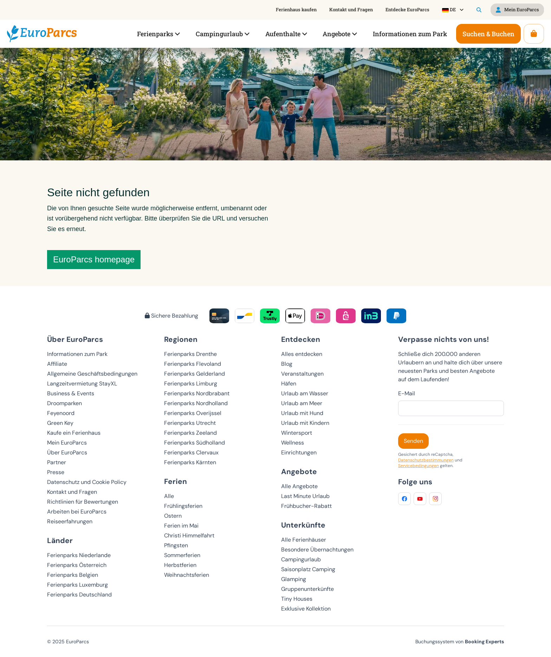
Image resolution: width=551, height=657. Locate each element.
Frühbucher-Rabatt (306, 506)
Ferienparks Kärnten (190, 462)
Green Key (60, 423)
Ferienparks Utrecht (190, 423)
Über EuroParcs (67, 452)
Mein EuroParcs (67, 442)
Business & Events (70, 393)
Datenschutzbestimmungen (426, 460)
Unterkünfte (303, 525)
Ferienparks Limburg (190, 383)
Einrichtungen (299, 452)
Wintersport (296, 432)
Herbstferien (180, 565)
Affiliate (57, 364)
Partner (56, 462)
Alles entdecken (301, 354)
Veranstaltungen (302, 373)
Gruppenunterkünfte (307, 589)
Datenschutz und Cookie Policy (87, 482)
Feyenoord (60, 413)
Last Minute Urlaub (305, 496)
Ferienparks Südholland (194, 442)
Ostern (173, 515)
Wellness (292, 442)
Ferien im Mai (181, 525)
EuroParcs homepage (94, 259)
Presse (55, 472)
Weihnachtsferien (186, 575)
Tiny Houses (296, 598)
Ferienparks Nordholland (196, 403)
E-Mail (406, 393)
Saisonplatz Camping (308, 569)
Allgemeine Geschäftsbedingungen (92, 373)
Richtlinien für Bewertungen (82, 501)
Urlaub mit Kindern (305, 423)
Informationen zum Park (77, 354)
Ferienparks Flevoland (192, 364)
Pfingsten (176, 545)
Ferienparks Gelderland (194, 373)
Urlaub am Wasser (304, 393)
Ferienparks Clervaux (191, 452)
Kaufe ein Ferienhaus (74, 432)
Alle (169, 496)
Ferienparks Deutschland (79, 594)
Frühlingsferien (183, 506)
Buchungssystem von (459, 641)
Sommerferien (182, 555)
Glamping (293, 579)
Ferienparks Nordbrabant (196, 393)
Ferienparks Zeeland (190, 432)
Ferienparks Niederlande (79, 555)
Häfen (288, 383)
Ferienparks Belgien (72, 575)
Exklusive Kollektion (306, 608)
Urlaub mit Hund (302, 413)
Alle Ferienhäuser (303, 539)
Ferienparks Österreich (76, 565)
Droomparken (64, 403)
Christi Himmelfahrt (189, 535)
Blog (286, 364)
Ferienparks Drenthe (190, 354)
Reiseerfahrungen (69, 521)
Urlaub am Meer (301, 403)
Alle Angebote (299, 486)
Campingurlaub (301, 559)
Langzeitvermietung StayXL (82, 383)
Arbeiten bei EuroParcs (76, 511)
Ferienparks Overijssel (192, 413)
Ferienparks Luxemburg (77, 584)
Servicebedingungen (418, 465)
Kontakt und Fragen (72, 492)
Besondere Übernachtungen (317, 549)
